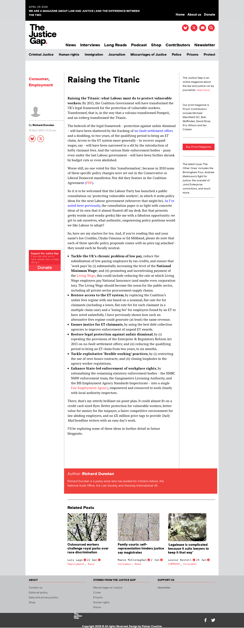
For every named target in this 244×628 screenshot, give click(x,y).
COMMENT (174, 564)
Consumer (38, 79)
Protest (209, 55)
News (71, 45)
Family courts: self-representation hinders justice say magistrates (141, 549)
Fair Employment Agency (89, 388)
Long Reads (115, 45)
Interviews (90, 45)
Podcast (139, 45)
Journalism (116, 55)
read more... (204, 90)
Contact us (35, 588)
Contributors (178, 45)
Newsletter (204, 45)
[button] (211, 28)
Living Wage (86, 275)
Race (91, 564)
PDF (89, 183)
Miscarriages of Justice (148, 55)
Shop (156, 45)
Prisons (192, 55)
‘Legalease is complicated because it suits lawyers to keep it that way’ (188, 549)
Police (176, 55)
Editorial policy (38, 592)
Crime (97, 592)
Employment (41, 85)
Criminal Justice (41, 55)
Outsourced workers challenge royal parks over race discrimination (88, 549)
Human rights (69, 55)
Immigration (94, 55)
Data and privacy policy (43, 597)
